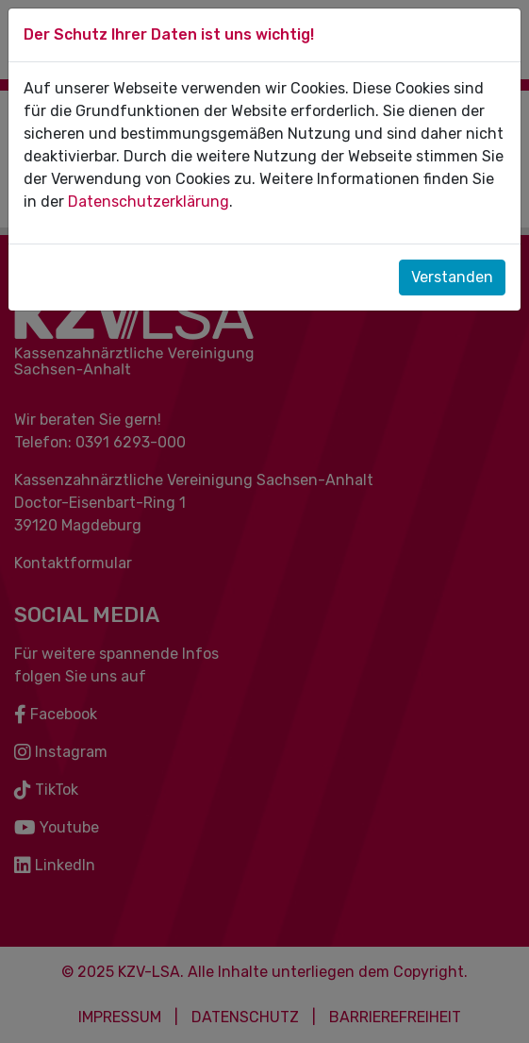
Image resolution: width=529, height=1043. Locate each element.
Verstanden (452, 277)
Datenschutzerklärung (148, 201)
